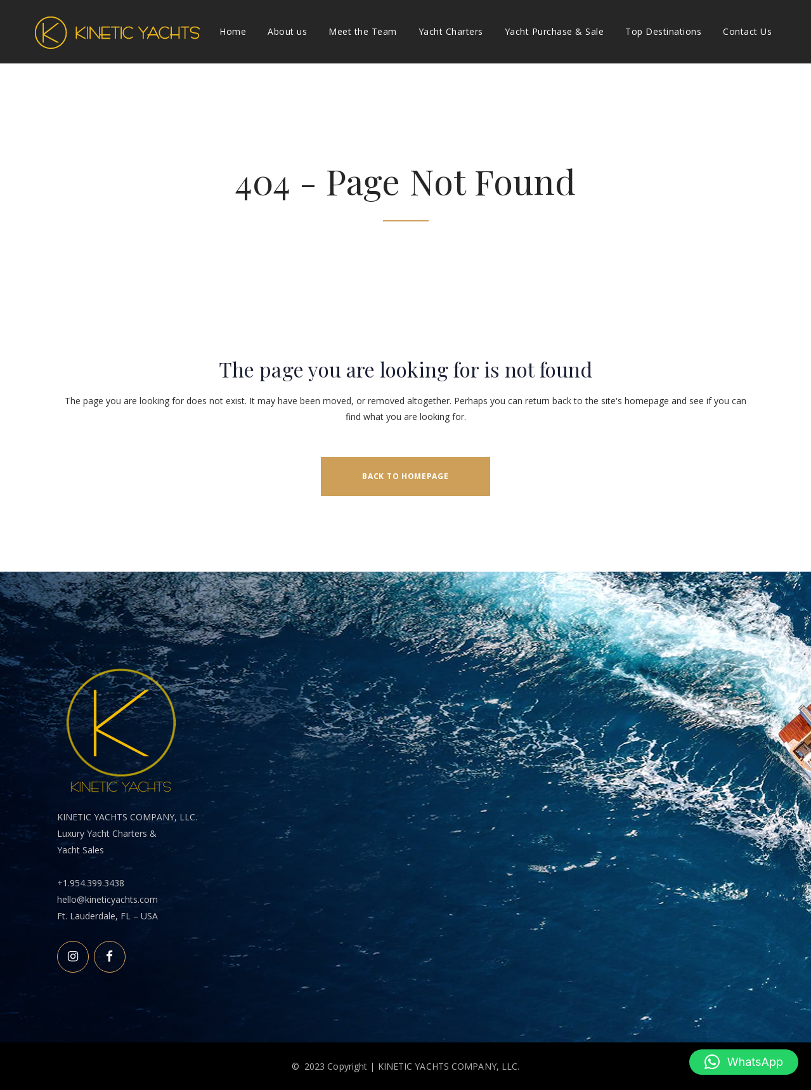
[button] (743, 1062)
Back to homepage (405, 476)
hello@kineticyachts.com (107, 899)
